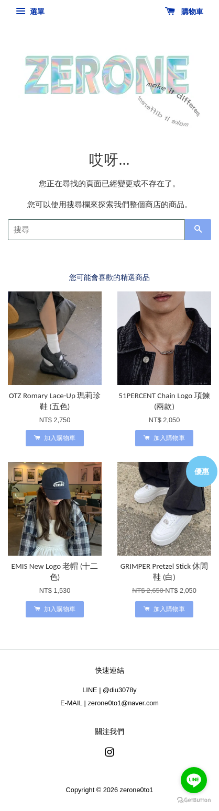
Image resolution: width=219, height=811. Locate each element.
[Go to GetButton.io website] (194, 800)
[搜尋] (96, 229)
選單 (30, 11)
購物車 (184, 11)
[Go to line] (194, 780)
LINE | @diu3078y (109, 690)
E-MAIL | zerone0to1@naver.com (109, 703)
